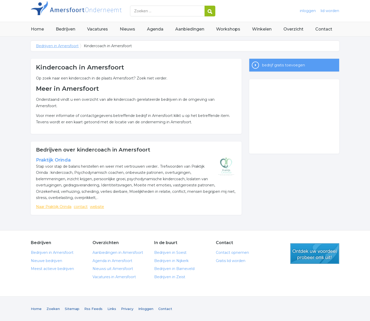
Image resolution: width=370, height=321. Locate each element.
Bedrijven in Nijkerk (171, 260)
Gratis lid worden (230, 260)
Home (37, 29)
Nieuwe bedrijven (46, 260)
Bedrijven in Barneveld (174, 268)
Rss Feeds (93, 309)
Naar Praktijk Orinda (53, 206)
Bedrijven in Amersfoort (95, 11)
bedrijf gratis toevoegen (283, 65)
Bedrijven (65, 29)
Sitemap (72, 309)
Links (111, 309)
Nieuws (127, 29)
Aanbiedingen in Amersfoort (117, 252)
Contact (323, 29)
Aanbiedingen (189, 29)
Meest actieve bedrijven (52, 268)
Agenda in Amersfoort (112, 260)
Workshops (228, 29)
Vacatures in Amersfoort (114, 277)
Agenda (155, 29)
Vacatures (97, 29)
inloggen (308, 10)
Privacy (127, 309)
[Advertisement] (294, 116)
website (97, 206)
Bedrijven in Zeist (169, 277)
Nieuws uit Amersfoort (112, 268)
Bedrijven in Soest (170, 252)
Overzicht (293, 29)
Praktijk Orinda (53, 160)
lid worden (330, 10)
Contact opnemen (232, 252)
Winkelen (262, 29)
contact (81, 206)
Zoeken (53, 309)
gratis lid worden (314, 253)
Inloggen (145, 309)
